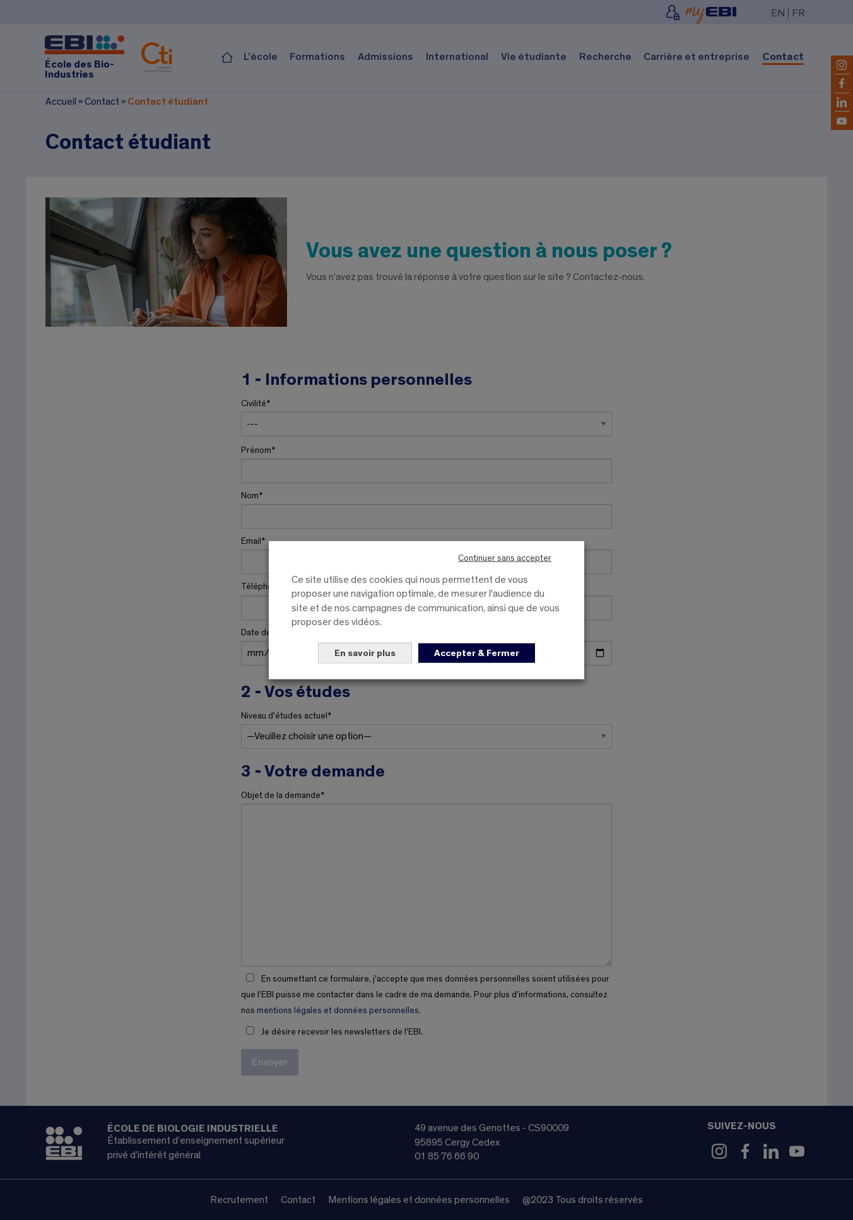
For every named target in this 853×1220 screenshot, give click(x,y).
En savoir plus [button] (365, 652)
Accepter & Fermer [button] (476, 652)
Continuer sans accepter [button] (504, 558)
